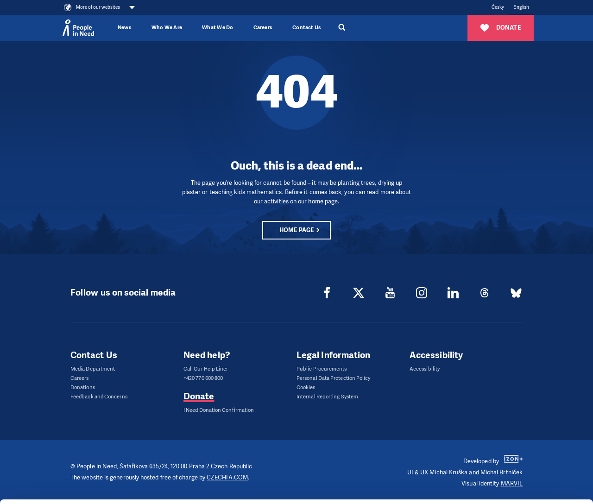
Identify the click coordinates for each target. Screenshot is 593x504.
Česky (498, 7)
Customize (516, 450)
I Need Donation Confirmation (218, 410)
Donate (198, 396)
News (125, 27)
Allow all (516, 427)
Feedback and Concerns (98, 396)
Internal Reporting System (327, 396)
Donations (82, 387)
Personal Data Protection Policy (333, 378)
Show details (142, 492)
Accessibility (425, 368)
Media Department (92, 368)
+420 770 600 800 (203, 378)
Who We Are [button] (166, 27)
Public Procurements (321, 368)
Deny (515, 474)
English (521, 7)
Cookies (305, 387)
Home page (296, 230)
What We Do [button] (217, 27)
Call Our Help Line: (205, 368)
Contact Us (306, 27)
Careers (263, 27)
